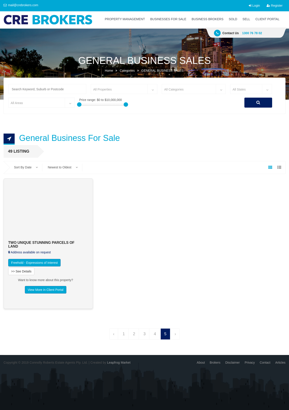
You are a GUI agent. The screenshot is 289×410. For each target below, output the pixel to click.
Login (254, 5)
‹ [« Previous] (113, 334)
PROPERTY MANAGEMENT (125, 19)
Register (275, 5)
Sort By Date (26, 167)
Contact (265, 362)
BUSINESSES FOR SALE (168, 19)
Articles (280, 362)
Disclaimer (232, 362)
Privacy (250, 362)
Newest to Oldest (63, 167)
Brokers (215, 362)
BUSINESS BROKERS (207, 19)
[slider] (79, 104)
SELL (246, 19)
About (201, 362)
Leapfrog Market (119, 362)
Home (109, 70)
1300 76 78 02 (252, 33)
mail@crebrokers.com (21, 5)
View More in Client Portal (45, 290)
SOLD (233, 19)
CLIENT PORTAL (267, 19)
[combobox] (124, 89)
